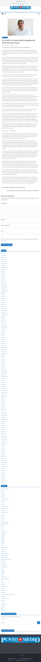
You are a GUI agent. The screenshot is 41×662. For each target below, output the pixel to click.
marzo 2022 (3, 341)
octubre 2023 (3, 312)
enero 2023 (3, 323)
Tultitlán (2, 602)
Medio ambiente (4, 557)
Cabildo (2, 492)
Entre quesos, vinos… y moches (22, 3)
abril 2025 (3, 277)
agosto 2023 (3, 316)
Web (2, 231)
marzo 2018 (3, 431)
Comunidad (3, 500)
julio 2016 (3, 470)
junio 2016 (3, 472)
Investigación (3, 551)
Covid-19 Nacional (4, 506)
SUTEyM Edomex (4, 586)
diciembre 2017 (4, 437)
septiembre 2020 (4, 376)
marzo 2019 (3, 407)
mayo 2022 (3, 337)
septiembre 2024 (4, 290)
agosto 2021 (3, 355)
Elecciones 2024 (4, 531)
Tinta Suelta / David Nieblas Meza (7, 594)
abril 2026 (3, 253)
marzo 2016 (3, 478)
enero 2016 (3, 482)
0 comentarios (15, 45)
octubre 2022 (3, 329)
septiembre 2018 (4, 419)
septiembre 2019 (4, 396)
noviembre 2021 (4, 349)
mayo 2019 (3, 404)
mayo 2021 (3, 361)
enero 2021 (3, 368)
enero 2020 (3, 388)
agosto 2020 (3, 378)
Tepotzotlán (3, 592)
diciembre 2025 (4, 261)
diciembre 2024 (4, 284)
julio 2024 (3, 294)
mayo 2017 (3, 450)
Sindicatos (3, 584)
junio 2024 (3, 296)
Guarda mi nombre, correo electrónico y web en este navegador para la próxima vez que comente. (20, 239)
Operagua (3, 571)
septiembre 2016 (4, 466)
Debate (2, 516)
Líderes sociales (4, 555)
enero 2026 (3, 259)
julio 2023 (3, 318)
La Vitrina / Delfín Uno (5, 553)
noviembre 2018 (4, 415)
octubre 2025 (3, 265)
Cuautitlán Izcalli (4, 512)
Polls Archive (3, 618)
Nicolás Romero (4, 565)
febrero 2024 (3, 304)
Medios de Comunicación (6, 559)
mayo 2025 (3, 275)
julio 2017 (3, 446)
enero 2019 (3, 411)
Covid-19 (2, 504)
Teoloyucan (3, 590)
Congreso (3, 502)
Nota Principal (4, 567)
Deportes (3, 518)
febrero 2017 (3, 456)
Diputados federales (5, 522)
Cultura (2, 514)
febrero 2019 (3, 409)
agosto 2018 (3, 421)
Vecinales (3, 606)
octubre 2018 (3, 417)
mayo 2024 (3, 298)
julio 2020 (3, 380)
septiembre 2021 (4, 353)
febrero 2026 (3, 257)
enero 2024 (3, 306)
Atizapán (2, 490)
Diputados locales (4, 524)
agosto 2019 (3, 398)
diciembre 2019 (4, 390)
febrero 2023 (3, 322)
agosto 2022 (3, 331)
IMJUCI (2, 545)
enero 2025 (3, 283)
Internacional (3, 549)
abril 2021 (3, 363)
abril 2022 (3, 339)
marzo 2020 (3, 384)
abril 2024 (3, 300)
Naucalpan (3, 563)
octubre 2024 (3, 288)
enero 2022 (3, 345)
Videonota (3, 610)
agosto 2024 (3, 292)
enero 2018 (3, 435)
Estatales (3, 541)
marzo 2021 (3, 364)
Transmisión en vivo (5, 598)
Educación (3, 530)
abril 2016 (3, 476)
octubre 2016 (3, 464)
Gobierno (3, 543)
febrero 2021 (3, 366)
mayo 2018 (3, 427)
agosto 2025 (3, 269)
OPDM (2, 569)
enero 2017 (3, 458)
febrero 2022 (3, 343)
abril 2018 (3, 429)
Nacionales (3, 561)
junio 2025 (3, 273)
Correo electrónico (5, 225)
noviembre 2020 (4, 372)
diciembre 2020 (4, 370)
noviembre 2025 (4, 263)
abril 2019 (3, 405)
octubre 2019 (3, 394)
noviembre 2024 (4, 286)
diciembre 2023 (4, 308)
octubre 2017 (3, 441)
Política (2, 574)
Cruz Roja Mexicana (5, 508)
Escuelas (2, 539)
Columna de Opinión (5, 498)
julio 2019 (3, 400)
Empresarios (3, 533)
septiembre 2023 (4, 314)
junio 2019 (3, 402)
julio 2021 (3, 357)
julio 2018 (3, 423)
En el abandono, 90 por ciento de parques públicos (13, 187)
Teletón (2, 588)
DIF (1, 520)
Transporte (3, 600)
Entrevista (3, 537)
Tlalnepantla (3, 596)
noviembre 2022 (4, 327)
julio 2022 (3, 333)
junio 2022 (3, 335)
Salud (2, 580)
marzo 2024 (3, 302)
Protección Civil (4, 576)
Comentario (4, 203)
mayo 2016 (3, 474)
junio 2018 (3, 425)
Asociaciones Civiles (5, 489)
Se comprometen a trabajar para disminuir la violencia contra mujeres (23, 190)
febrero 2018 (3, 433)
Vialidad (2, 608)
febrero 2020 (3, 386)
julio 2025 (3, 271)
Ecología (2, 526)
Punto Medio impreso (5, 578)
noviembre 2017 (4, 439)
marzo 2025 (3, 279)
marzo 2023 (3, 320)
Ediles (2, 528)
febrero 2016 (3, 480)
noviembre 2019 (4, 392)
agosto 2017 (3, 445)
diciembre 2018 (4, 413)
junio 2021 (3, 359)
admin (4, 45)
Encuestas (3, 535)
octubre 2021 (3, 351)
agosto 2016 (3, 468)
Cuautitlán (3, 510)
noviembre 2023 (4, 310)
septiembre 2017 (4, 443)
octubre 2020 (3, 374)
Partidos (2, 572)
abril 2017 (3, 452)
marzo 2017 (3, 454)
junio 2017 (3, 448)
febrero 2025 (3, 281)
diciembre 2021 (4, 347)
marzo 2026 (3, 255)
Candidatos (3, 494)
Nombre (3, 219)
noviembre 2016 (4, 462)
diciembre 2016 (4, 460)
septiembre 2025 (4, 267)
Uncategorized (5, 37)
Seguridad (3, 582)
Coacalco (2, 496)
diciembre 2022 (4, 325)
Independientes (4, 547)
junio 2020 (3, 382)
